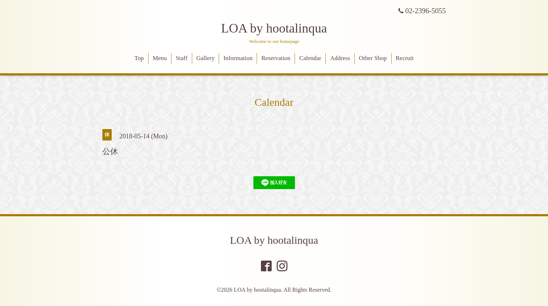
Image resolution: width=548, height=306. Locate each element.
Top (139, 58)
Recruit (405, 58)
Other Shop (373, 58)
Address (340, 58)
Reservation (275, 58)
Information (237, 58)
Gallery (205, 58)
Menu (159, 58)
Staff (182, 58)
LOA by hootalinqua (274, 28)
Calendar (310, 58)
